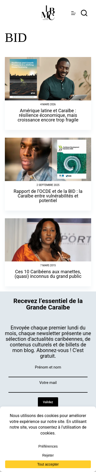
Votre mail (48, 382)
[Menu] (73, 13)
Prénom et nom (48, 367)
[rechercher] (84, 13)
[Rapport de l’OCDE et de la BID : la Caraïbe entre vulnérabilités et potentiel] (48, 159)
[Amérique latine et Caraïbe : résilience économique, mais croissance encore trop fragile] (48, 78)
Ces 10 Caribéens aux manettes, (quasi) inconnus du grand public (48, 274)
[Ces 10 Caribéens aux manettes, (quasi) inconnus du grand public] (48, 240)
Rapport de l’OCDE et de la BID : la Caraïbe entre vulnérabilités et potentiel (48, 195)
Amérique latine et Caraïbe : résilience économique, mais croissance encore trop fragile (48, 115)
